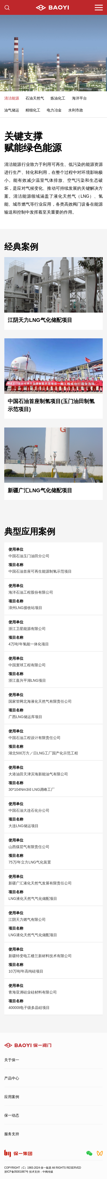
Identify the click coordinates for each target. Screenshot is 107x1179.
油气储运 (11, 110)
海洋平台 (79, 98)
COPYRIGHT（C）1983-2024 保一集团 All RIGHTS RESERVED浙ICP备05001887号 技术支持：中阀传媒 (42, 1169)
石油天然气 (34, 98)
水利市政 (75, 110)
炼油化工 (57, 98)
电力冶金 (54, 110)
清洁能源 (11, 98)
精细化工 (32, 110)
